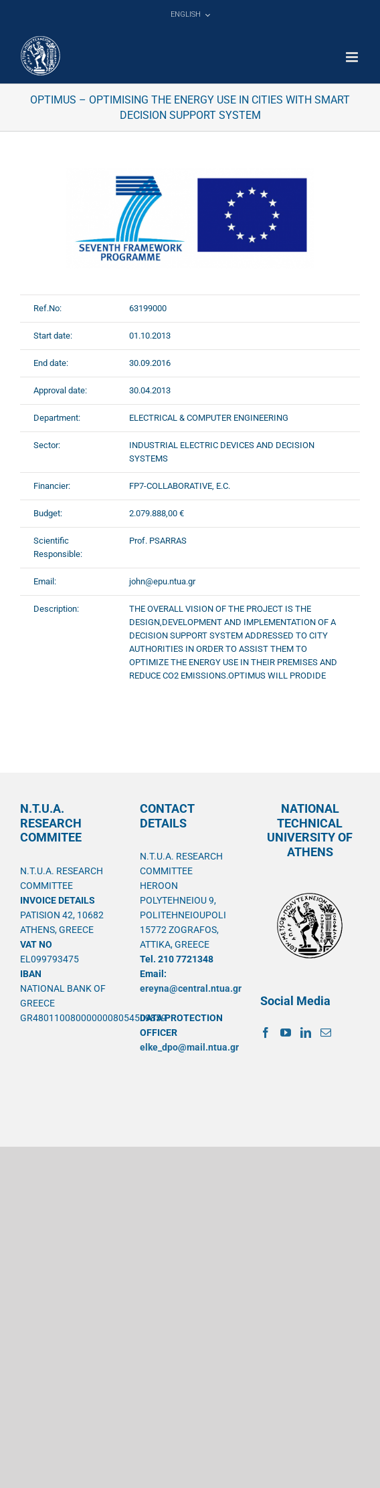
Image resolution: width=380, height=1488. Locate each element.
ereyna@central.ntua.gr (191, 988)
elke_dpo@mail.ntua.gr (189, 1047)
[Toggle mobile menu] (353, 57)
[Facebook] (265, 1032)
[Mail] (325, 1032)
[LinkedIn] (305, 1032)
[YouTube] (285, 1032)
